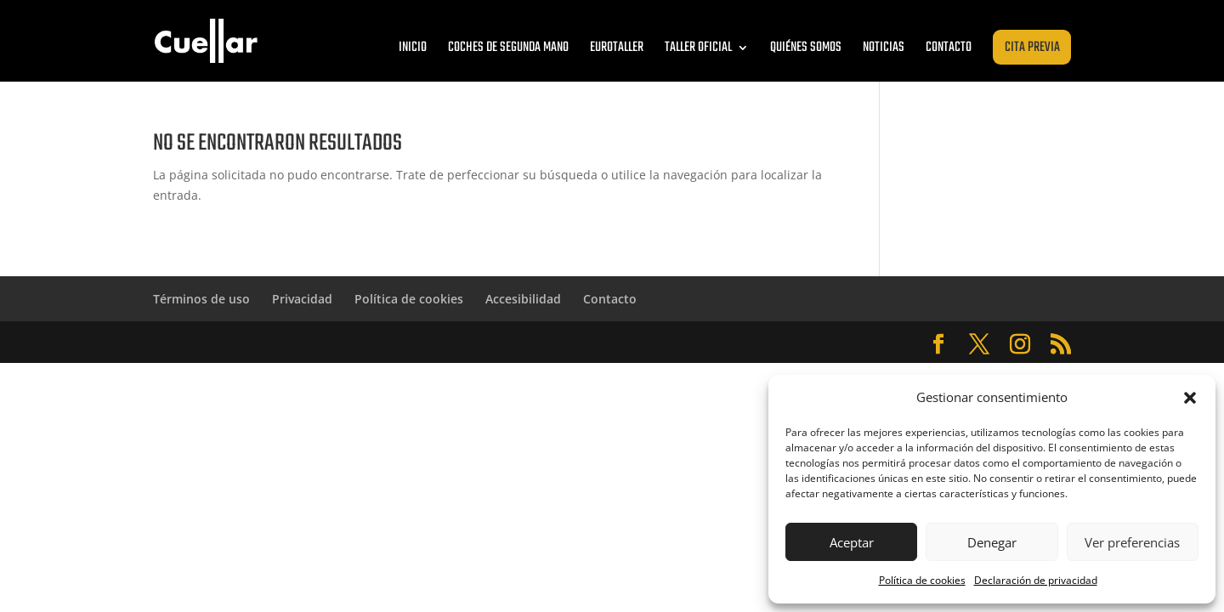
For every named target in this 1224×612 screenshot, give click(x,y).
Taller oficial (698, 48)
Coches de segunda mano (508, 48)
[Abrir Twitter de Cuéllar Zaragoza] (979, 344)
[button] (1190, 397)
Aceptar (852, 542)
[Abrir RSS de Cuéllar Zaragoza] (1061, 344)
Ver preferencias (1132, 542)
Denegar (992, 542)
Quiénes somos (806, 48)
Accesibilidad (523, 299)
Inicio (413, 48)
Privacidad (302, 299)
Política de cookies (922, 580)
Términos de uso (201, 299)
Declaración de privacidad (1035, 580)
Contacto (949, 48)
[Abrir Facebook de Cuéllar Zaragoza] (938, 344)
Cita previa (1032, 48)
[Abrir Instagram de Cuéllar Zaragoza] (1020, 344)
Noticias (883, 48)
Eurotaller (616, 48)
